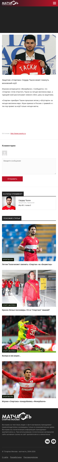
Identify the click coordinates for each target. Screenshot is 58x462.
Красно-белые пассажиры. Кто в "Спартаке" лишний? (26, 310)
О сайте (5, 457)
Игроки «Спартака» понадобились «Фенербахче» (24, 401)
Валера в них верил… (11, 356)
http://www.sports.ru (18, 133)
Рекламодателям (31, 457)
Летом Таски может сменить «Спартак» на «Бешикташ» (27, 264)
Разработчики (16, 457)
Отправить (12, 179)
